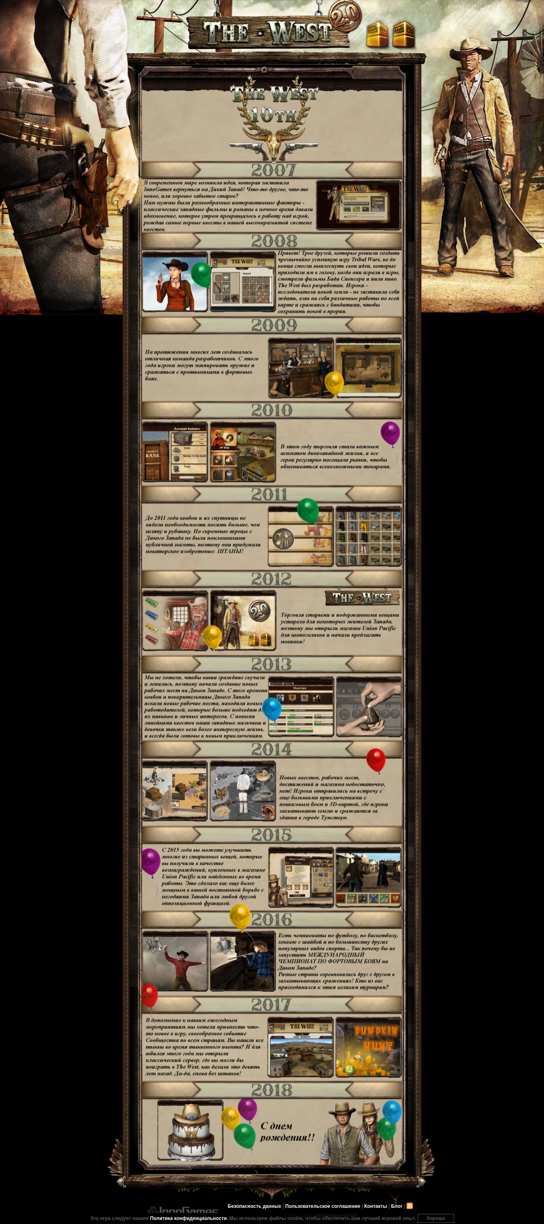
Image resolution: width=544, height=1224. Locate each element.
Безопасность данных (254, 1206)
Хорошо (435, 1218)
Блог (396, 1206)
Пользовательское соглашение (322, 1206)
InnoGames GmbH (182, 1211)
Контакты (375, 1206)
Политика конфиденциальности (188, 1218)
